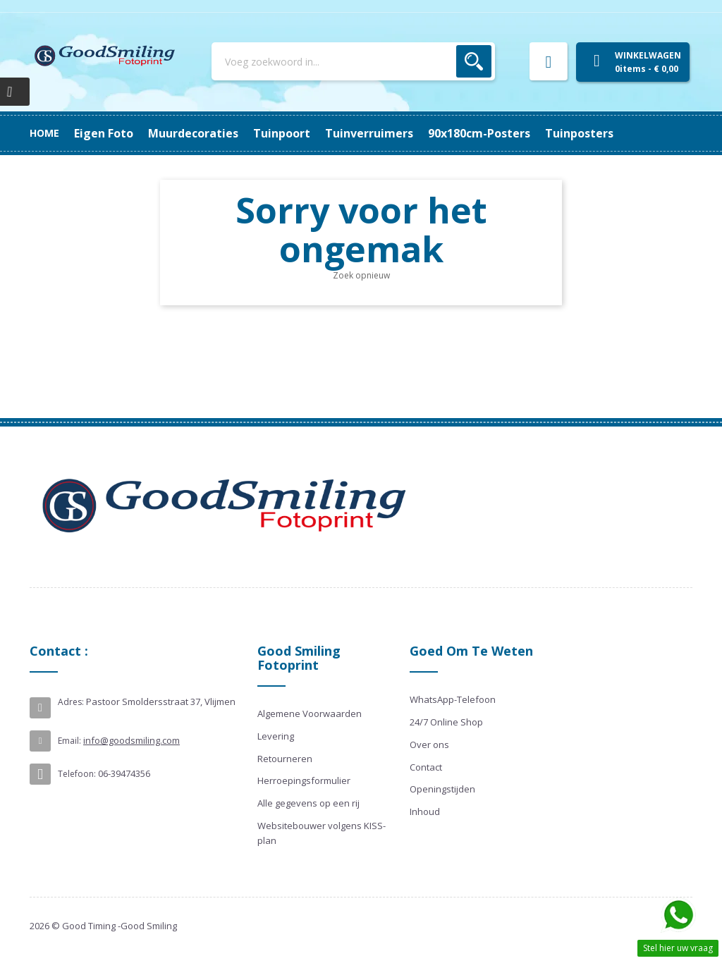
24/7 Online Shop (446, 722)
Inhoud (425, 811)
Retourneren (284, 758)
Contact (426, 767)
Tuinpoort (412, 133)
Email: (69, 741)
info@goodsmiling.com (131, 740)
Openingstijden (442, 789)
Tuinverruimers (323, 133)
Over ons (429, 744)
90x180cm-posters (210, 133)
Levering (275, 736)
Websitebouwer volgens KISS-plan (321, 833)
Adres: (71, 702)
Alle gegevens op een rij (308, 803)
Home (44, 133)
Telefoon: (77, 774)
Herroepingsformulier (303, 780)
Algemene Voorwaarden (309, 713)
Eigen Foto (594, 133)
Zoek (473, 61)
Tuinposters (108, 133)
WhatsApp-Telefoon (453, 699)
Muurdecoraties (503, 133)
